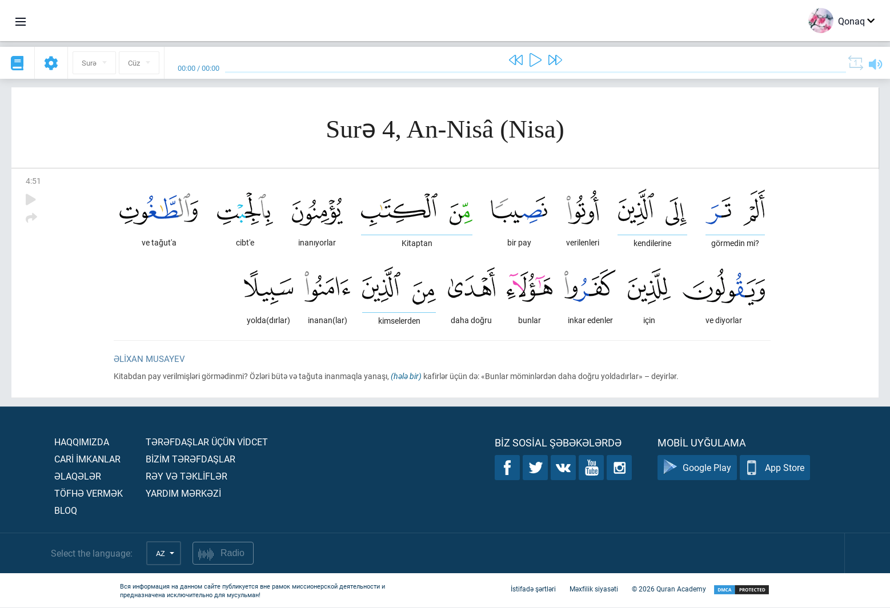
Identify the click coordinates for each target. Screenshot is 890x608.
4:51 (33, 180)
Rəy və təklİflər (186, 476)
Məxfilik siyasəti (594, 589)
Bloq (65, 511)
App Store (774, 468)
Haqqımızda (81, 442)
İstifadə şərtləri (533, 589)
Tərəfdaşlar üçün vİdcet (207, 442)
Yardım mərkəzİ (183, 494)
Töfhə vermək (88, 494)
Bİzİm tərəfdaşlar (190, 459)
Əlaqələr (77, 476)
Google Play (697, 468)
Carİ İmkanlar (87, 459)
